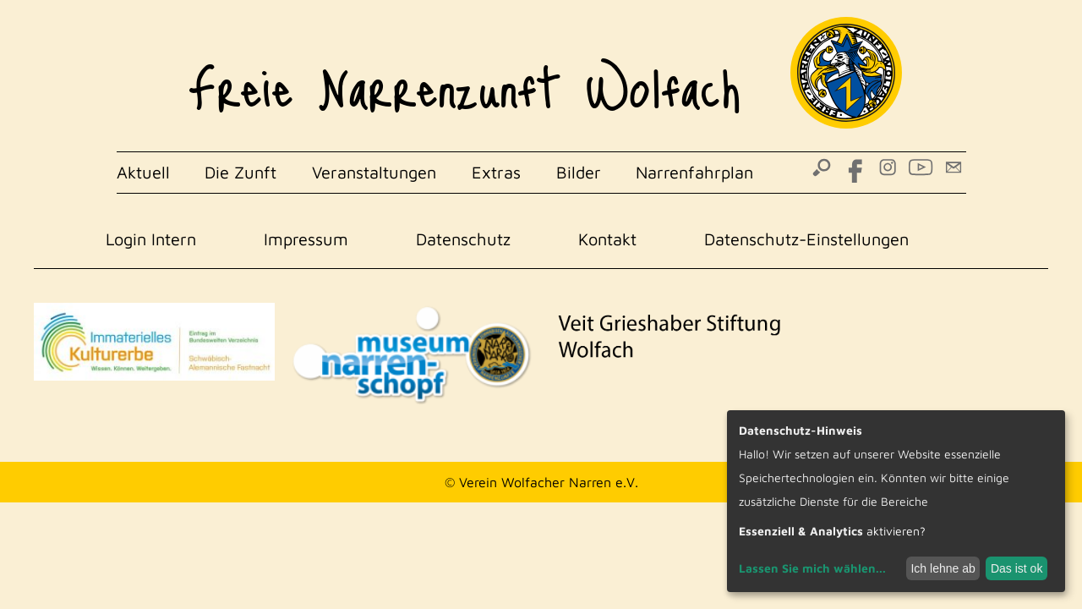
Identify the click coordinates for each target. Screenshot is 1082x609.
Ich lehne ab (942, 568)
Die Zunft (240, 172)
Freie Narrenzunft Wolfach (464, 76)
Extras (496, 172)
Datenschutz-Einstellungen (806, 239)
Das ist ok (1016, 568)
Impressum (306, 239)
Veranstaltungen (374, 172)
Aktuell (143, 172)
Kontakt (607, 239)
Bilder (578, 172)
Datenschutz (463, 239)
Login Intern (151, 239)
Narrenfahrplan (694, 172)
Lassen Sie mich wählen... (812, 568)
